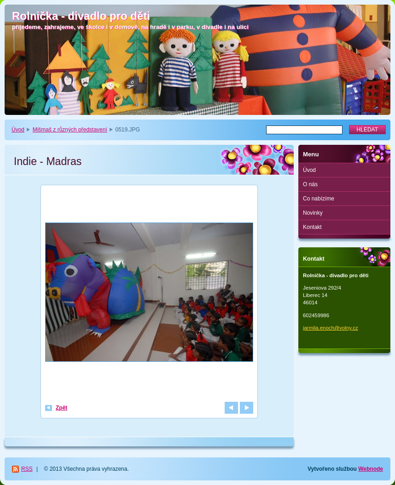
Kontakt (312, 227)
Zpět (61, 408)
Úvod (18, 129)
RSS (27, 469)
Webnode (370, 469)
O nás (310, 184)
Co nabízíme (318, 198)
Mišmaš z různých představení (70, 129)
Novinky (313, 213)
